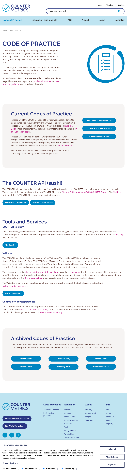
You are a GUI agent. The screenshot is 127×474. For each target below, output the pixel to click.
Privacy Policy (10, 463)
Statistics (49, 469)
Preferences (29, 469)
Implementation (71, 420)
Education (69, 404)
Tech (66, 427)
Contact (121, 5)
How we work (90, 413)
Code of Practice (12, 20)
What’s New (69, 434)
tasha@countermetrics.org (49, 312)
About (85, 20)
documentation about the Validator (42, 272)
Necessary (9, 469)
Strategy (88, 410)
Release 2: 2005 (63, 359)
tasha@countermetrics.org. (15, 286)
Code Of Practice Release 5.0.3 (99, 128)
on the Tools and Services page (34, 309)
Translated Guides (72, 437)
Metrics (67, 410)
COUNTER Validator (13, 293)
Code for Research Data (99, 136)
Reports (67, 413)
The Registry (10, 245)
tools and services (42, 81)
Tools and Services (51, 410)
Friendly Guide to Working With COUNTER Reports (85, 192)
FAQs (69, 20)
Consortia (68, 423)
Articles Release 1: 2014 (101, 367)
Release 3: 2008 (101, 359)
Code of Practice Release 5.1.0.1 (99, 120)
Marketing (68, 469)
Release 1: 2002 (26, 359)
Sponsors (89, 420)
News (101, 20)
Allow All (112, 449)
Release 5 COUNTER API (43, 203)
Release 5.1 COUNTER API (15, 203)
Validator (117, 192)
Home (99, 5)
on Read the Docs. (66, 145)
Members (110, 5)
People (88, 416)
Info (108, 404)
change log (76, 272)
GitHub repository (33, 278)
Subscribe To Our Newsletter (17, 419)
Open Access (69, 416)
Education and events (44, 20)
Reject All (112, 465)
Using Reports (70, 430)
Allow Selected (112, 457)
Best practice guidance (48, 414)
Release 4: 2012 (26, 367)
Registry (120, 20)
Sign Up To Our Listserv (14, 426)
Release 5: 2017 (63, 367)
